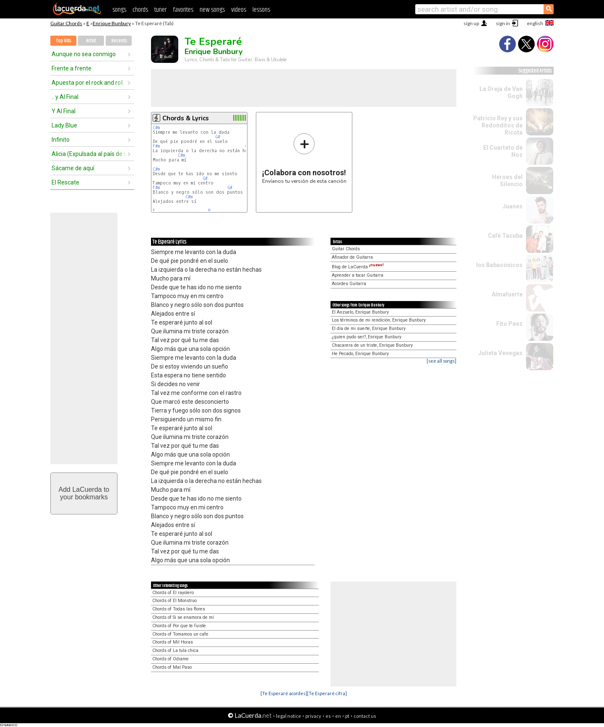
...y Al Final (65, 96)
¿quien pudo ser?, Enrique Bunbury (366, 337)
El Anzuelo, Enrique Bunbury (360, 312)
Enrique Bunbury (112, 23)
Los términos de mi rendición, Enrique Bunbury (379, 320)
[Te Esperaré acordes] (283, 693)
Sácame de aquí (73, 168)
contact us (365, 716)
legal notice (288, 716)
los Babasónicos (499, 265)
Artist (91, 41)
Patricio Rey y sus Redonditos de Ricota (498, 125)
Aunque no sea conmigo (84, 54)
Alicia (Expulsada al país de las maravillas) (89, 154)
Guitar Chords (66, 23)
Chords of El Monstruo (174, 600)
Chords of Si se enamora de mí (183, 617)
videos (238, 10)
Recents (119, 41)
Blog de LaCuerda (358, 267)
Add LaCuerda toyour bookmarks (84, 493)
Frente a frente (71, 68)
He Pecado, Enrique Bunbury (360, 353)
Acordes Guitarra (349, 283)
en (338, 716)
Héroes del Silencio (507, 180)
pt (347, 716)
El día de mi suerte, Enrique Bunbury (369, 328)
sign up (471, 23)
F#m (156, 146)
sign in (503, 23)
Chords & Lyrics (185, 118)
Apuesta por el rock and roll (87, 82)
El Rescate (65, 182)
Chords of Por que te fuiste (179, 625)
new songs (212, 10)
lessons (261, 10)
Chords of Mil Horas (172, 642)
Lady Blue (64, 125)
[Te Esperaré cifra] (327, 693)
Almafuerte (507, 294)
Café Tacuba (505, 235)
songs (119, 10)
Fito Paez (509, 323)
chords (140, 10)
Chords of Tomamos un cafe (180, 634)
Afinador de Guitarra (352, 257)
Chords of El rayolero (173, 592)
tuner (160, 10)
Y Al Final (64, 111)
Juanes (512, 206)
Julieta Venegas (500, 353)
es (328, 716)
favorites (183, 10)
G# (218, 137)
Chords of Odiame (170, 659)
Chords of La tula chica (175, 650)
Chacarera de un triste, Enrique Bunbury (372, 345)
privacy (313, 716)
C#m (156, 127)
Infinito (61, 139)
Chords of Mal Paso (172, 667)
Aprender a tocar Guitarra (357, 275)
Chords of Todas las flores (178, 609)
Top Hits (63, 41)
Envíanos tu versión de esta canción (304, 158)
